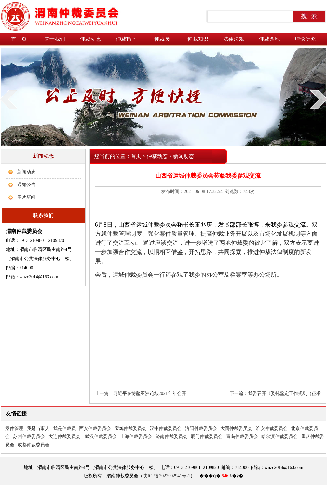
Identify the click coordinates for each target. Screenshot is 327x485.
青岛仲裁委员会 (242, 436)
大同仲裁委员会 (236, 428)
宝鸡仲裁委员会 (130, 428)
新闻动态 (26, 171)
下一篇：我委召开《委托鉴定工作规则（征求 (275, 393)
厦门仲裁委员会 (207, 436)
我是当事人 (38, 428)
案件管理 (14, 428)
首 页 (19, 39)
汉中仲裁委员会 (166, 428)
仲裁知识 (197, 39)
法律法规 (233, 39)
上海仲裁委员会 (136, 436)
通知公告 (26, 184)
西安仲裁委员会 (95, 428)
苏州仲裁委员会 (29, 436)
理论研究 (305, 39)
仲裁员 (162, 39)
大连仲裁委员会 (64, 436)
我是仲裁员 (64, 428)
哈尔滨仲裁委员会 (279, 436)
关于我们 (54, 39)
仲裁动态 (90, 39)
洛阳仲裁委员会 (201, 428)
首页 (136, 156)
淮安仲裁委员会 (272, 428)
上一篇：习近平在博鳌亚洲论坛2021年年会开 (140, 393)
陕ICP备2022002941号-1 (166, 475)
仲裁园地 (269, 39)
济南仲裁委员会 (171, 436)
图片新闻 (26, 197)
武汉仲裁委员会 (101, 436)
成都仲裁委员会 (33, 444)
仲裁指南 (126, 39)
